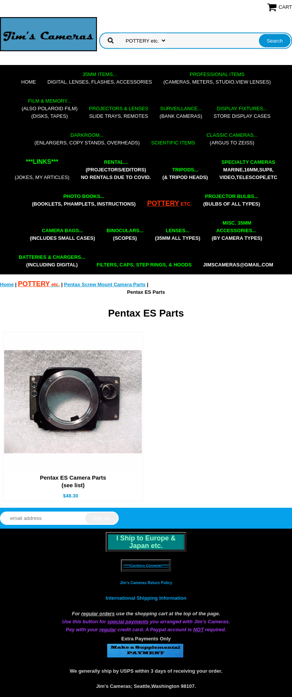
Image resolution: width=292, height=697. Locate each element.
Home (28, 82)
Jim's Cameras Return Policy (146, 583)
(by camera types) (237, 230)
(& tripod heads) (185, 173)
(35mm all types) (177, 234)
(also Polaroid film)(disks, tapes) (50, 108)
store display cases (242, 112)
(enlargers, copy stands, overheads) (87, 139)
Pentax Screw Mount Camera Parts (105, 284)
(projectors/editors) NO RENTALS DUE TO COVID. (116, 169)
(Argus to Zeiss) (231, 139)
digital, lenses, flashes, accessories (100, 78)
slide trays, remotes (118, 112)
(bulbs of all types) (231, 200)
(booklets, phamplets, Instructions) (84, 200)
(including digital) (52, 261)
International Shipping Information (146, 598)
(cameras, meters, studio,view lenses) (217, 78)
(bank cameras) (181, 112)
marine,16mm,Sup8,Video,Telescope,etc (248, 169)
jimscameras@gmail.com (238, 265)
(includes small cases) (62, 234)
